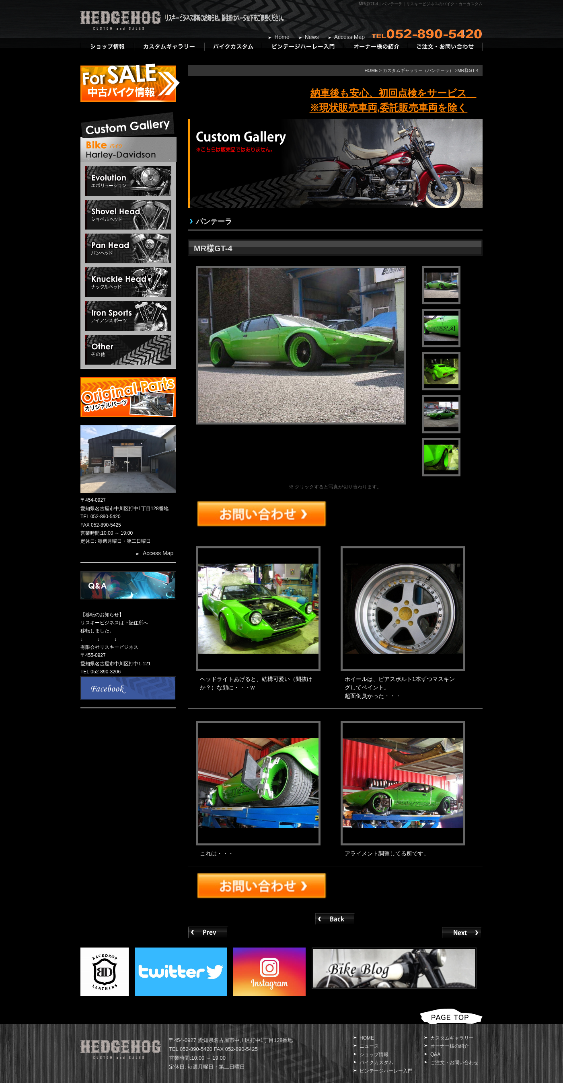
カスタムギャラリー (452, 1038)
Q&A (435, 1054)
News (312, 37)
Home (281, 37)
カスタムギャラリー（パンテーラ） (418, 70)
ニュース (369, 1046)
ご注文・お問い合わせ (454, 1062)
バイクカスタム (376, 1062)
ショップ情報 (374, 1054)
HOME (371, 70)
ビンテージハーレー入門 (386, 1071)
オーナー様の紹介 (449, 1046)
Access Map (349, 37)
